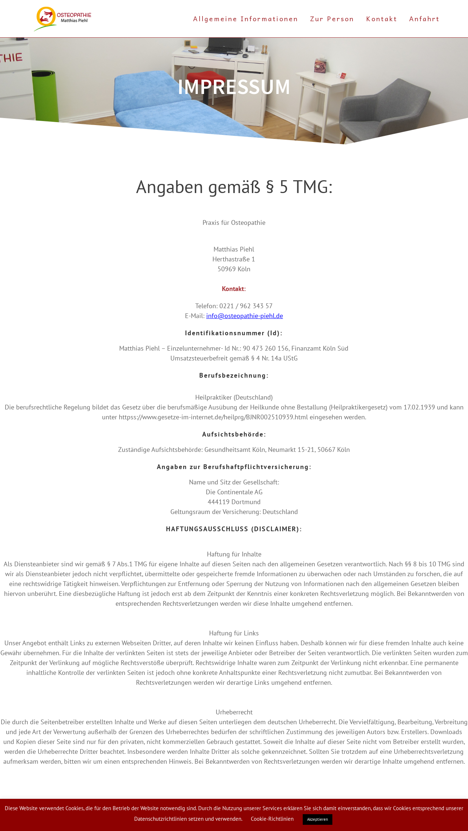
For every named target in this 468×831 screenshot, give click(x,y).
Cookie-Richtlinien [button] (272, 818)
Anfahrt (424, 18)
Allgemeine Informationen (245, 18)
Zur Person (332, 18)
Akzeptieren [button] (317, 819)
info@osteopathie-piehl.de (244, 315)
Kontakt (381, 18)
